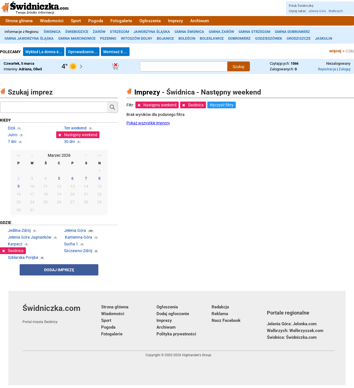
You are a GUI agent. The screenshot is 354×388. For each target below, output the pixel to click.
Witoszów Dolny (136, 38)
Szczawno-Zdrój (78, 250)
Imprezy (175, 20)
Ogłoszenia (150, 20)
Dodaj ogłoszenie (172, 313)
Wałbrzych (335, 11)
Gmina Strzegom (254, 32)
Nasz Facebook (226, 320)
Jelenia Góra (317, 11)
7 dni (12, 141)
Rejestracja (327, 69)
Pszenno (108, 38)
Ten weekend (75, 128)
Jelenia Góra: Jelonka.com (292, 323)
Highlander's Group (196, 355)
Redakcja (220, 306)
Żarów (99, 32)
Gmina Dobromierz (292, 32)
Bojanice (165, 38)
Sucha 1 (71, 244)
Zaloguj (344, 69)
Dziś (11, 128)
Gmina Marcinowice (77, 38)
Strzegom (119, 32)
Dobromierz (239, 38)
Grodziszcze (298, 38)
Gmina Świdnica (189, 32)
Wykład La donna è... (43, 52)
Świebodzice (76, 32)
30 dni (69, 141)
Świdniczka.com (61, 314)
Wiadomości (51, 20)
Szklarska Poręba (23, 257)
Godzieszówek (268, 38)
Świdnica (52, 32)
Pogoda (95, 20)
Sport (76, 20)
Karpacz (15, 244)
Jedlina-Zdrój (19, 230)
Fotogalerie (121, 20)
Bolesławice (212, 38)
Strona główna (19, 20)
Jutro (12, 135)
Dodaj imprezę (59, 270)
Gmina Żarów (221, 32)
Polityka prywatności (176, 334)
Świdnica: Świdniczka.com (292, 337)
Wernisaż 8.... (115, 52)
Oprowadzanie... (82, 52)
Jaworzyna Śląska (151, 32)
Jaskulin (323, 38)
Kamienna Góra (78, 237)
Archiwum (199, 20)
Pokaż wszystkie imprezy (148, 123)
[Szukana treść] (183, 66)
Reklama (220, 313)
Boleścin (186, 38)
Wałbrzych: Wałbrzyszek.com (295, 330)
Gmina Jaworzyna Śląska (29, 38)
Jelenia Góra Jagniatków (29, 237)
